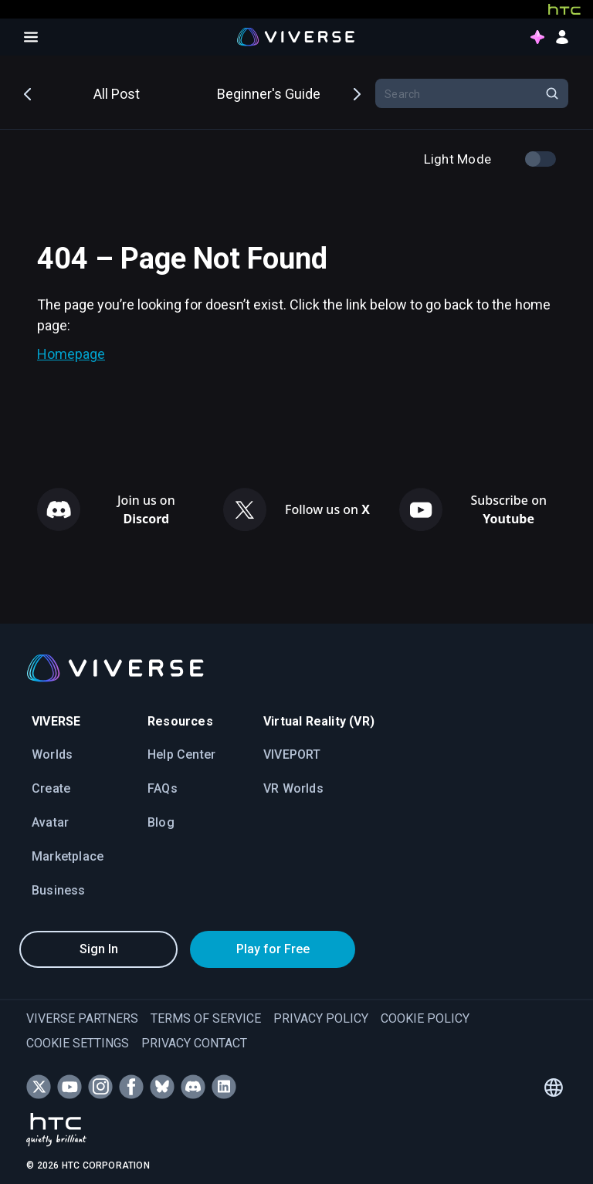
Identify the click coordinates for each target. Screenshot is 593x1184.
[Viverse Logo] (296, 37)
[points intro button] (537, 37)
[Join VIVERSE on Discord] (193, 1086)
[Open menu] (31, 37)
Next (356, 92)
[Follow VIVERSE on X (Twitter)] (38, 1086)
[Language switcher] (553, 1087)
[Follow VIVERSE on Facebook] (131, 1086)
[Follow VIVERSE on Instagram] (100, 1086)
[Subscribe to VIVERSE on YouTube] (69, 1086)
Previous (28, 92)
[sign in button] (562, 37)
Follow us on (327, 509)
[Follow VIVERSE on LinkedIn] (224, 1086)
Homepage (71, 354)
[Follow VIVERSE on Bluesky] (162, 1086)
